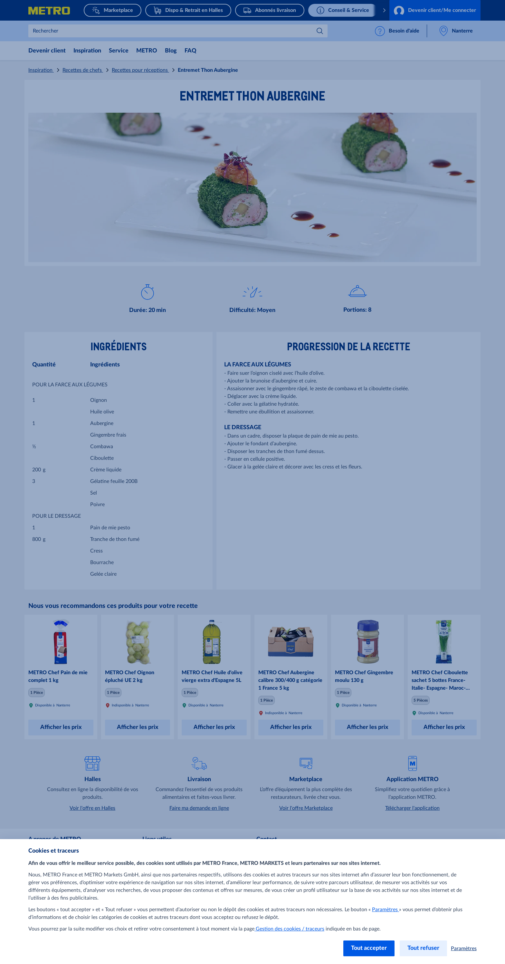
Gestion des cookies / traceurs (289, 928)
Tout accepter (369, 948)
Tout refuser (423, 948)
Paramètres (385, 909)
